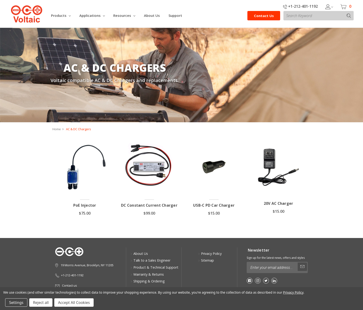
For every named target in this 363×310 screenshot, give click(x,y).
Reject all (41, 302)
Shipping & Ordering (147, 281)
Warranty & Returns (147, 274)
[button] (350, 297)
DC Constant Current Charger (149, 205)
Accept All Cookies (74, 302)
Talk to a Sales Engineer (150, 260)
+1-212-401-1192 (300, 6)
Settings (16, 302)
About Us (139, 253)
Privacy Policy (210, 253)
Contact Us (264, 15)
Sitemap (206, 260)
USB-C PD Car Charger (214, 205)
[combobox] (318, 15)
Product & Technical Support (154, 267)
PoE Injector (84, 205)
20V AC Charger (278, 203)
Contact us (66, 285)
